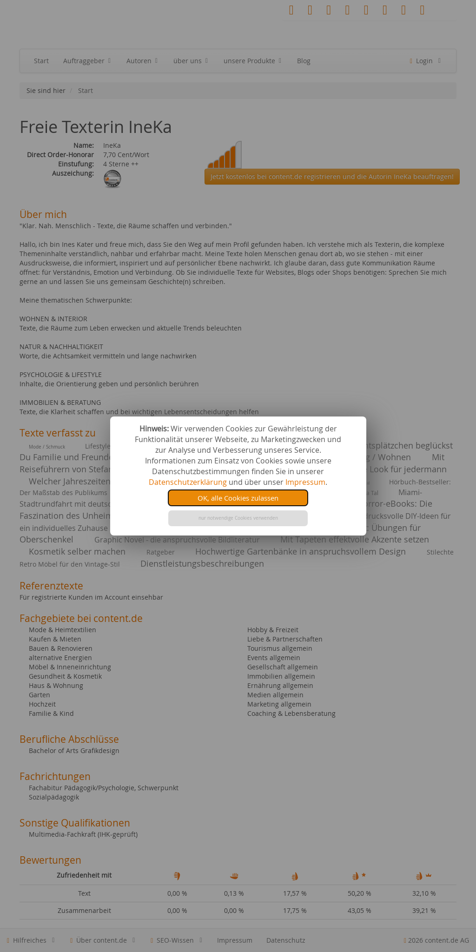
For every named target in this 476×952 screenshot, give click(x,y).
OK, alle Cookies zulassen (238, 497)
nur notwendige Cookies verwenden (238, 518)
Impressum (305, 482)
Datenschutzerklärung (188, 482)
